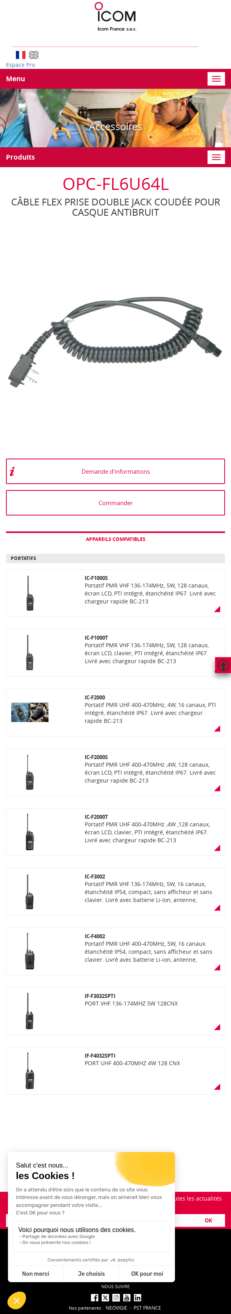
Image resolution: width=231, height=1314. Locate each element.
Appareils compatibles (116, 539)
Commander (116, 503)
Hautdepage (223, 665)
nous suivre (115, 1286)
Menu (15, 78)
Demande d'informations (116, 471)
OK (208, 1220)
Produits (20, 157)
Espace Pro (20, 64)
